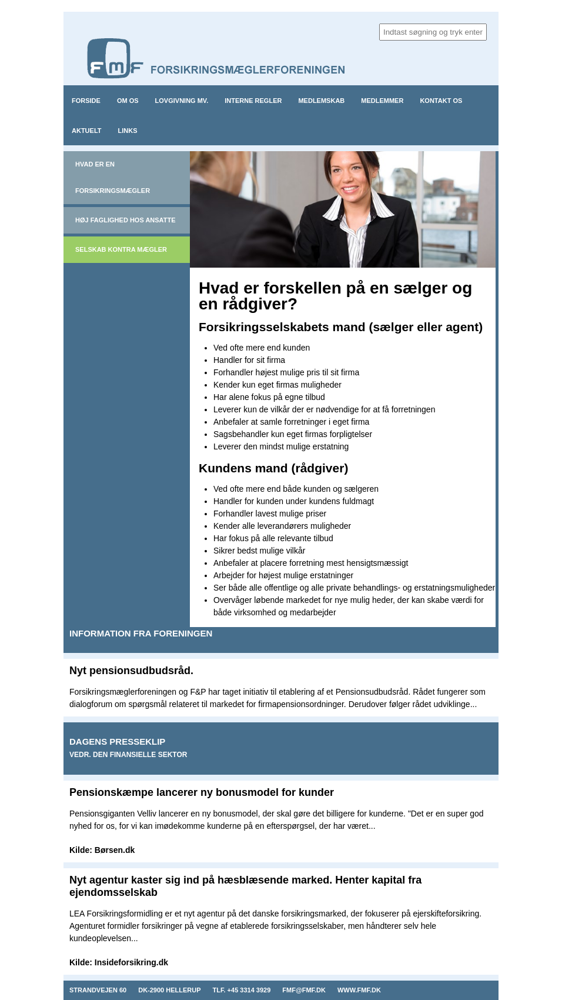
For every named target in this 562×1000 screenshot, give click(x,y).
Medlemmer (382, 100)
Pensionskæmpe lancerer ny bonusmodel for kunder (201, 792)
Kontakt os (441, 100)
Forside (86, 100)
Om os (128, 100)
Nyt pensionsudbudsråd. (131, 670)
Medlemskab (321, 100)
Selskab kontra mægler (121, 249)
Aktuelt (87, 130)
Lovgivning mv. (182, 100)
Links (128, 130)
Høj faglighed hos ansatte (125, 220)
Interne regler (253, 100)
